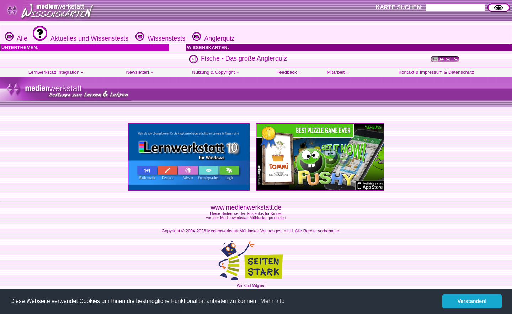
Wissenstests (159, 38)
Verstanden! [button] (472, 301)
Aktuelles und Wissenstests (79, 38)
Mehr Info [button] (273, 301)
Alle (16, 38)
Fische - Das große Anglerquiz (244, 58)
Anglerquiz (212, 38)
